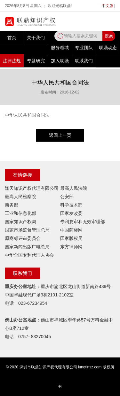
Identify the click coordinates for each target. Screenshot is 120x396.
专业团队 (84, 47)
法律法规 (12, 60)
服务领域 (60, 47)
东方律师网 (71, 246)
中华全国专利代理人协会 (29, 255)
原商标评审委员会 (23, 238)
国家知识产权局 (20, 221)
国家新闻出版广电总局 (27, 246)
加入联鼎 (60, 60)
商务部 (11, 204)
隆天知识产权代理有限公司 (32, 188)
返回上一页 (60, 135)
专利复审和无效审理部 (82, 221)
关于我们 (36, 37)
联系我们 (84, 60)
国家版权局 (71, 238)
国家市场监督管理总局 (27, 230)
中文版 (107, 6)
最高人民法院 (73, 188)
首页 (11, 37)
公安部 (67, 196)
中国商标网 (71, 230)
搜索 (109, 35)
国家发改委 (71, 213)
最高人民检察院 (20, 196)
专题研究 (36, 60)
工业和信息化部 (20, 213)
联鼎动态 (108, 47)
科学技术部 (71, 204)
